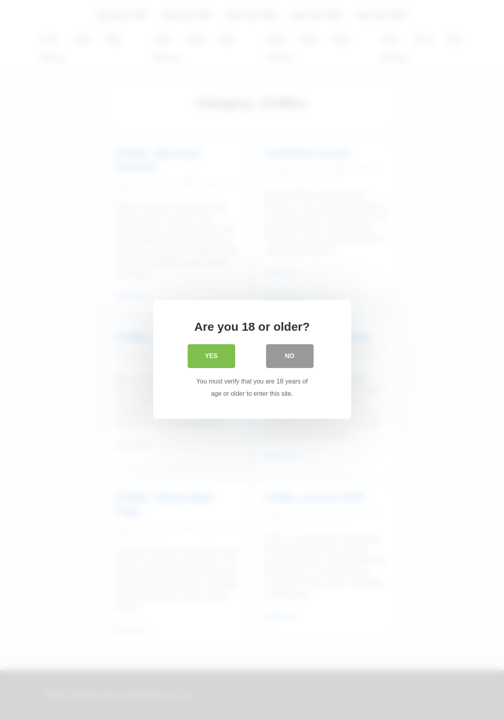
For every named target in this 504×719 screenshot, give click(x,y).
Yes (211, 356)
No (290, 356)
